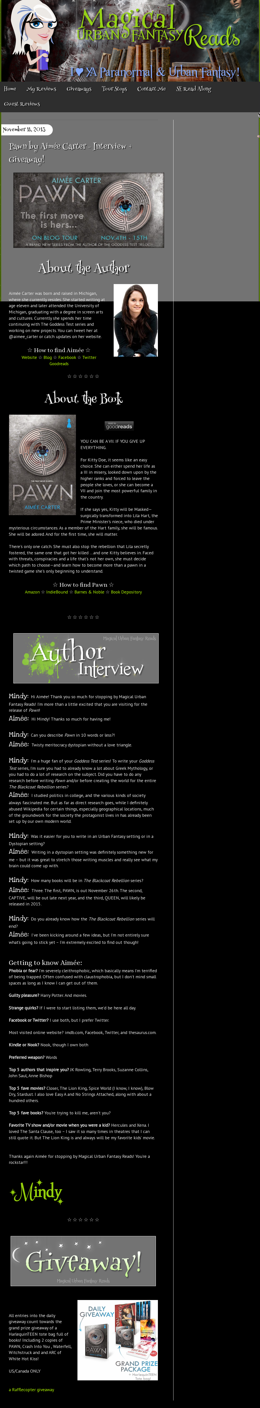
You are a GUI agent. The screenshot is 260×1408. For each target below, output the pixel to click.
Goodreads (59, 363)
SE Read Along (193, 89)
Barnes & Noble (89, 592)
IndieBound (57, 592)
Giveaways (79, 89)
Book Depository (126, 592)
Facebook (67, 357)
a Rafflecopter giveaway (31, 1389)
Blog (48, 357)
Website (29, 357)
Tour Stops (114, 89)
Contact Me (151, 89)
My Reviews (41, 89)
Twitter (89, 357)
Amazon (32, 592)
